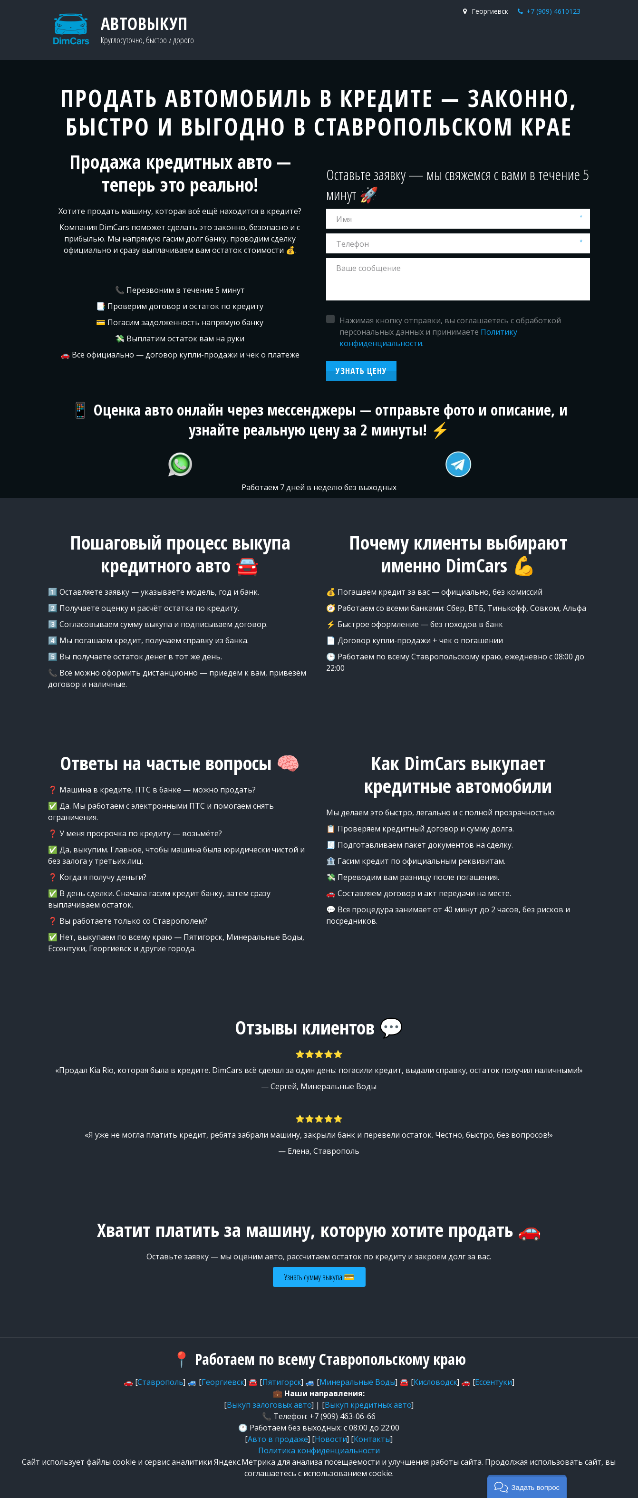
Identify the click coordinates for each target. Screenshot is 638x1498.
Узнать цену (361, 371)
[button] (527, 1486)
